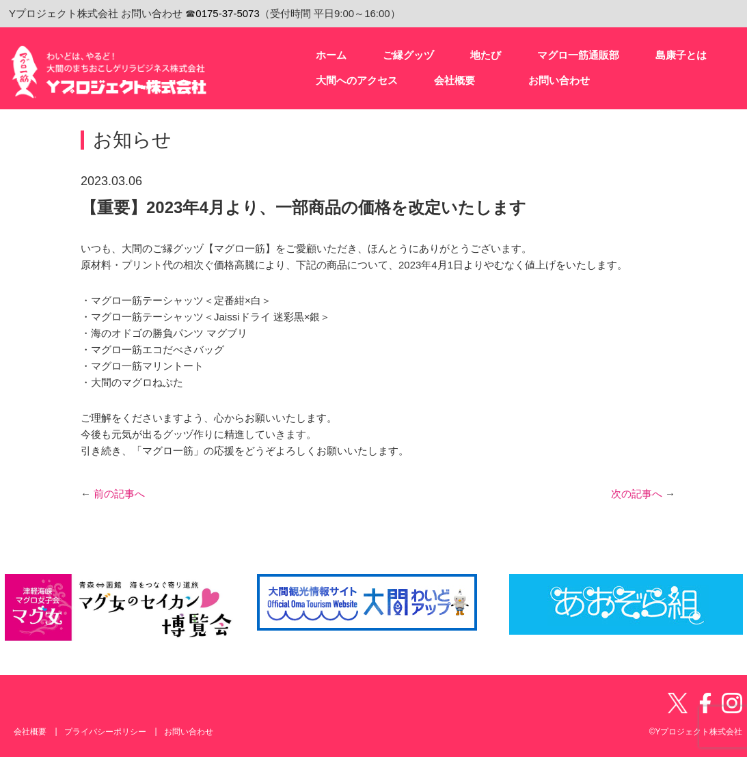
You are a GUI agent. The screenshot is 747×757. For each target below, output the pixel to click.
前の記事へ (113, 493)
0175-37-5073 (227, 13)
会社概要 (30, 732)
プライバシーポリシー (105, 732)
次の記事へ (643, 493)
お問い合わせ (188, 732)
